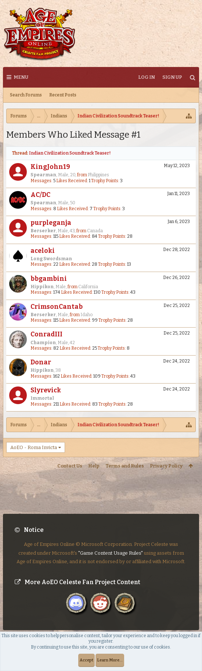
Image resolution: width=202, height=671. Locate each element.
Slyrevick (45, 390)
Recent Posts (62, 95)
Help (94, 466)
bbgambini (48, 279)
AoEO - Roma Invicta (33, 447)
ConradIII (46, 334)
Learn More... (110, 660)
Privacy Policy (166, 466)
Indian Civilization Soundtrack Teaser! (70, 153)
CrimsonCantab (56, 307)
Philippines (98, 174)
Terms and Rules (124, 466)
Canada (95, 230)
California (88, 286)
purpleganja (50, 223)
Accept (86, 660)
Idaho (86, 314)
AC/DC (40, 195)
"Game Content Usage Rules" (110, 547)
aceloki (42, 251)
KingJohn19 (50, 167)
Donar (40, 362)
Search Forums (26, 95)
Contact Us (69, 466)
